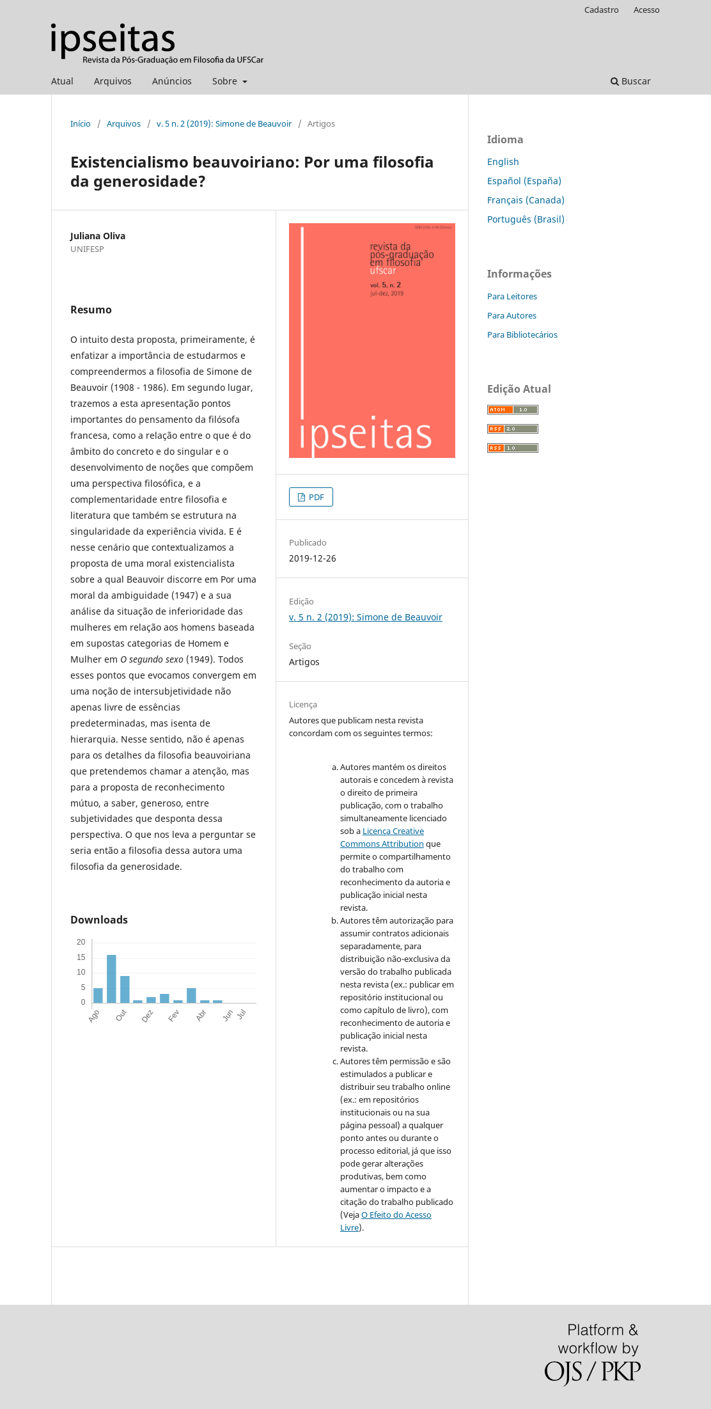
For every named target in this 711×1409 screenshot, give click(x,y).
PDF (315, 497)
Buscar (631, 81)
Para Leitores (512, 296)
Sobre (226, 81)
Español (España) (524, 181)
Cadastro (601, 9)
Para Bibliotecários (522, 334)
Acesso (647, 9)
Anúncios (172, 81)
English (503, 161)
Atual (62, 81)
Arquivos (113, 81)
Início (80, 123)
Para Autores (511, 315)
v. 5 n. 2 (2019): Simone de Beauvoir (224, 123)
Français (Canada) (526, 200)
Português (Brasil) (526, 219)
